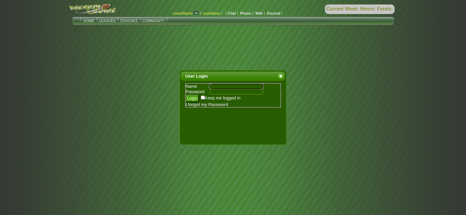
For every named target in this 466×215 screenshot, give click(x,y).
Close (280, 76)
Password (195, 91)
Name (191, 86)
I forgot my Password (207, 104)
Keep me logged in (223, 98)
